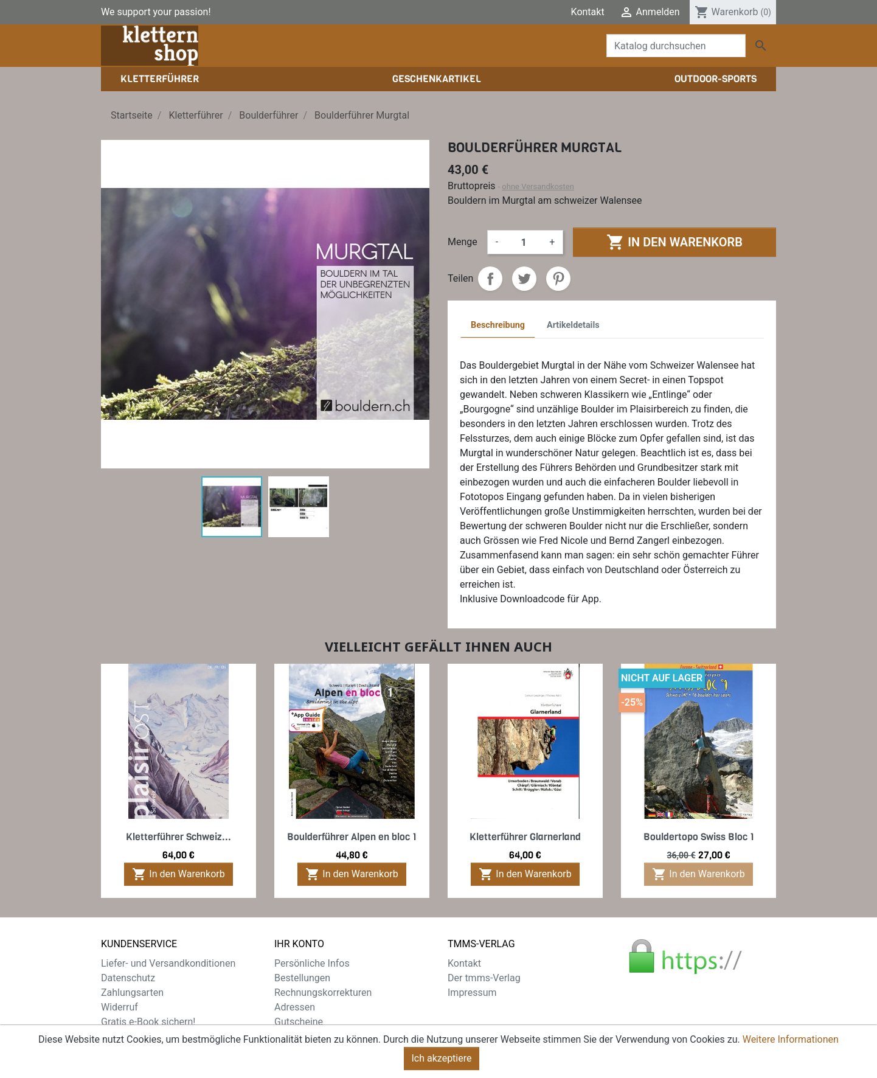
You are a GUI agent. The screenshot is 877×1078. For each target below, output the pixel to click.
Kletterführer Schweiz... (178, 836)
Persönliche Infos (312, 963)
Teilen (490, 278)
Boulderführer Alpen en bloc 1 (352, 836)
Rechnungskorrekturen (323, 992)
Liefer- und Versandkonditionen (168, 963)
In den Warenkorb (674, 242)
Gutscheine (298, 1022)
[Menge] (523, 242)
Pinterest (558, 278)
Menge (462, 242)
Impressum (472, 992)
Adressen (294, 1007)
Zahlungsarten (132, 992)
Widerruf (119, 1007)
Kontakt (588, 12)
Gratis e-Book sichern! (148, 1022)
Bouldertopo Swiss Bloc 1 (698, 836)
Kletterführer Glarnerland (525, 836)
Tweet (524, 278)
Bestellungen (302, 978)
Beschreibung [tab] (498, 325)
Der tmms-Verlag (484, 978)
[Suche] (676, 45)
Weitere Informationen (791, 1049)
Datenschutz (128, 978)
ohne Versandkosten (538, 186)
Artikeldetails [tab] (573, 325)
